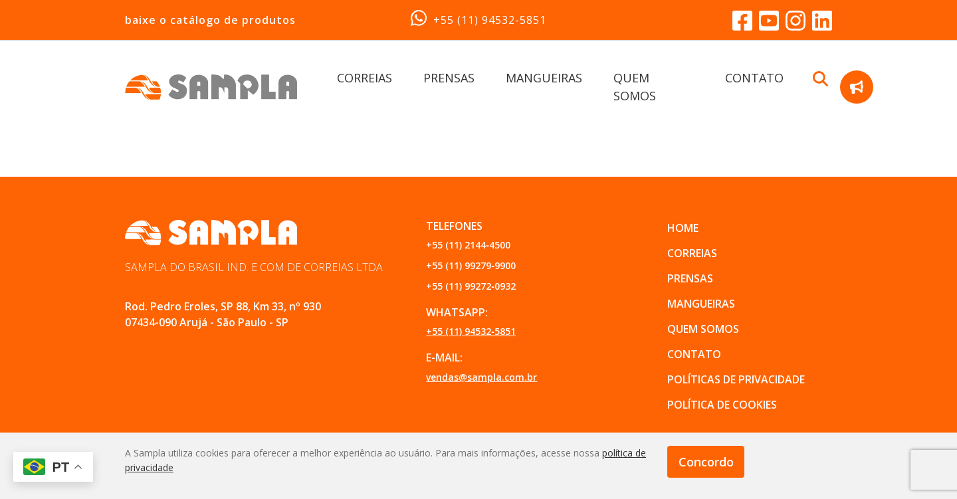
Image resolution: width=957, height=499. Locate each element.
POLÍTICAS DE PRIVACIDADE (736, 379)
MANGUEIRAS (544, 78)
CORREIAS (364, 78)
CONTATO (754, 78)
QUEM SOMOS (703, 329)
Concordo (706, 462)
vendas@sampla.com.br (481, 377)
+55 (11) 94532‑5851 (478, 18)
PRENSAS (449, 78)
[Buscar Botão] (820, 78)
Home (682, 228)
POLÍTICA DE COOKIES (722, 404)
